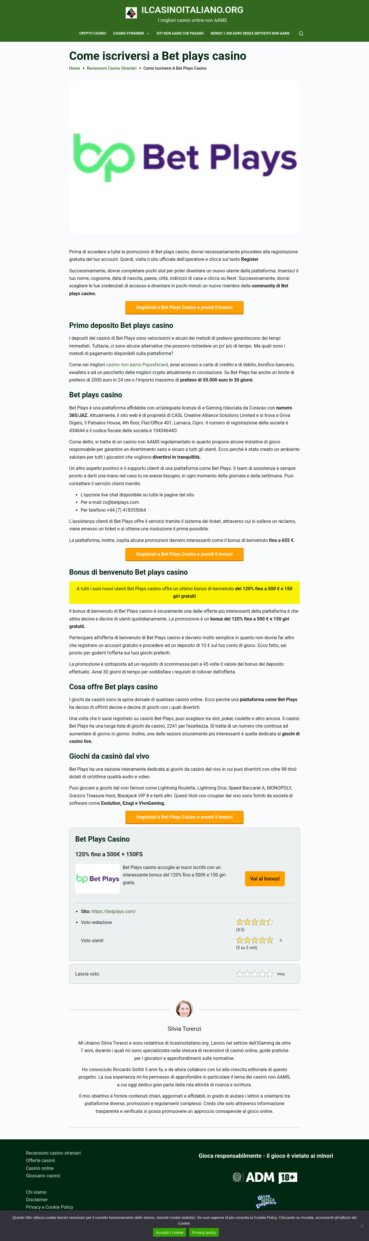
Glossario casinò (43, 1176)
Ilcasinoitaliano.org (193, 9)
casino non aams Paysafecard (137, 365)
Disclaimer (37, 1199)
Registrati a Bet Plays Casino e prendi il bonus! (184, 308)
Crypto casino (92, 33)
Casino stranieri (132, 33)
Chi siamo (36, 1192)
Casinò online (40, 1168)
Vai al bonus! (265, 881)
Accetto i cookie (169, 1232)
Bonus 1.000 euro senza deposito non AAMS (250, 33)
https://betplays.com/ (114, 914)
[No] (362, 1226)
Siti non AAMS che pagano (180, 33)
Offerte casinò (40, 1160)
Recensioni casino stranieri (53, 1153)
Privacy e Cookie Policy (49, 1207)
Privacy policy (204, 1232)
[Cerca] (301, 33)
